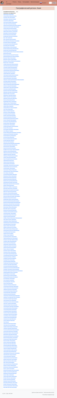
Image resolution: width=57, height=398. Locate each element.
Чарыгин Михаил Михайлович (10, 348)
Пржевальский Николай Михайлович (11, 267)
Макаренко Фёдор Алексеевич (10, 176)
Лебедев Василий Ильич (8, 160)
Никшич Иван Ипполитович (9, 225)
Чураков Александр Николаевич (10, 357)
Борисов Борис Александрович (10, 47)
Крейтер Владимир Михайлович (10, 145)
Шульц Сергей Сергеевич (8, 368)
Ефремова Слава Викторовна (9, 95)
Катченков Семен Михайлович (10, 121)
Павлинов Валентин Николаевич (10, 238)
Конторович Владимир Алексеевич (11, 129)
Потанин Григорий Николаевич (10, 264)
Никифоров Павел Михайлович (10, 221)
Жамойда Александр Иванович (10, 98)
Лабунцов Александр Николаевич (10, 152)
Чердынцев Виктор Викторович (10, 350)
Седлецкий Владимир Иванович (10, 291)
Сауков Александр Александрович (10, 287)
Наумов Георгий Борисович (9, 216)
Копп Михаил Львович (8, 131)
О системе (8, 3)
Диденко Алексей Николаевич (9, 85)
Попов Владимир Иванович (9, 261)
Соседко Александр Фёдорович (10, 312)
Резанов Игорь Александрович (10, 275)
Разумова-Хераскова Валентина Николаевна (13, 270)
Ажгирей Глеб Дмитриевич (9, 17)
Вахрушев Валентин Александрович (11, 56)
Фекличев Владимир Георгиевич (10, 337)
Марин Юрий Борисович (8, 185)
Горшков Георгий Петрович (9, 72)
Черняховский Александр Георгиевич (11, 353)
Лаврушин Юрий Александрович (10, 155)
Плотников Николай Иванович (10, 253)
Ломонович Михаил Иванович (10, 169)
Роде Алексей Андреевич (8, 280)
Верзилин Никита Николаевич (10, 59)
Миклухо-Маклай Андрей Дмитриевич (11, 196)
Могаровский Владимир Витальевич (11, 200)
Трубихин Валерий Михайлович (10, 328)
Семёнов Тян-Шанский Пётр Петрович (11, 297)
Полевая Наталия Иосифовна (9, 258)
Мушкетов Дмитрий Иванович (10, 210)
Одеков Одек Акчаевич (8, 233)
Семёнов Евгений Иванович (9, 294)
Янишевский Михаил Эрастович (10, 382)
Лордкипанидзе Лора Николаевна (10, 171)
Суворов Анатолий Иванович (9, 318)
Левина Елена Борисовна (8, 162)
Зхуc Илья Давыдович (8, 109)
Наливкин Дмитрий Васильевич (10, 211)
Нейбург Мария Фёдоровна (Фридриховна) (12, 218)
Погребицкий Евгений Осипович (10, 255)
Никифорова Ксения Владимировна (11, 222)
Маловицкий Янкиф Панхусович (10, 182)
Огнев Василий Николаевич (9, 232)
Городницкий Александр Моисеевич (11, 70)
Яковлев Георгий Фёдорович (9, 381)
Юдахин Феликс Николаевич (9, 378)
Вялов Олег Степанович (8, 62)
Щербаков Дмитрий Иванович (10, 373)
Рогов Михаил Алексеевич (9, 278)
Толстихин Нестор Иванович (9, 325)
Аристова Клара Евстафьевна (9, 23)
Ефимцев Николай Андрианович (10, 92)
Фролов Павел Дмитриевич (9, 340)
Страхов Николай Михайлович (10, 317)
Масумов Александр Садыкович (10, 188)
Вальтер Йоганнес (7, 53)
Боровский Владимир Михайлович (10, 48)
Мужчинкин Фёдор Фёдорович (10, 207)
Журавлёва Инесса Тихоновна (9, 101)
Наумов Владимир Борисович (9, 214)
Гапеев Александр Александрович (10, 64)
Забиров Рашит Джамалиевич (9, 103)
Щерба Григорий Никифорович (10, 371)
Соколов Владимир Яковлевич (10, 309)
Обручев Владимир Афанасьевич (10, 228)
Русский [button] (43, 2)
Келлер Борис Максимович (9, 123)
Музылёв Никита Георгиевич (9, 208)
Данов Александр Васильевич (9, 76)
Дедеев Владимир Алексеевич (10, 82)
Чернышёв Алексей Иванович (9, 351)
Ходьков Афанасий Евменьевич (10, 345)
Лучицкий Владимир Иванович (10, 174)
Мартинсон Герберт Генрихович (10, 186)
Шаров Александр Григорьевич (10, 359)
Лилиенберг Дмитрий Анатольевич (11, 165)
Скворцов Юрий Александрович (10, 305)
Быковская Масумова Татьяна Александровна (13, 51)
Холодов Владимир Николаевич (10, 346)
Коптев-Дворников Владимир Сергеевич (12, 132)
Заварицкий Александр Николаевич (11, 104)
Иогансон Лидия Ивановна (9, 112)
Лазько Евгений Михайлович (9, 157)
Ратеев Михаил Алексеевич (9, 273)
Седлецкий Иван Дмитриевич (9, 292)
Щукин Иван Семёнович (8, 374)
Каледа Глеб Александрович (9, 115)
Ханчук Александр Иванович (9, 342)
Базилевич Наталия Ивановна (9, 33)
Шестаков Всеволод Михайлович (10, 364)
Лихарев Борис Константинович (10, 166)
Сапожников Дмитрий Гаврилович (10, 286)
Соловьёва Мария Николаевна (10, 311)
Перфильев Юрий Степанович (9, 245)
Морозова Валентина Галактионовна (11, 205)
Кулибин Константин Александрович (11, 149)
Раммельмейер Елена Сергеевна (10, 272)
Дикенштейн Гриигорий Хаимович (10, 87)
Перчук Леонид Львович (8, 249)
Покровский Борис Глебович (9, 256)
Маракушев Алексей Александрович (11, 183)
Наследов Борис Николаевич (9, 213)
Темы (19, 2)
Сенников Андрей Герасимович (10, 298)
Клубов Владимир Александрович (10, 126)
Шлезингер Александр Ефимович (10, 367)
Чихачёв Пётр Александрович (9, 354)
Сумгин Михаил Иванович (9, 320)
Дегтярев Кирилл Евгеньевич (9, 81)
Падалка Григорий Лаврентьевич (10, 239)
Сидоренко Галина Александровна (10, 301)
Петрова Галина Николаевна (9, 250)
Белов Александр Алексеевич (9, 34)
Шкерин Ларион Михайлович (9, 365)
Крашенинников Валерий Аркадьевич (11, 143)
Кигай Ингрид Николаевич (9, 124)
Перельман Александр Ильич (9, 244)
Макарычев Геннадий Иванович (10, 180)
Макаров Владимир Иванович (9, 177)
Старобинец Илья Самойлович (10, 315)
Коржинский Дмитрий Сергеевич (10, 134)
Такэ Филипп (6, 322)
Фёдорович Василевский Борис (10, 334)
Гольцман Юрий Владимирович (10, 67)
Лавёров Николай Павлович (9, 154)
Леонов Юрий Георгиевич (9, 163)
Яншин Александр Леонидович (10, 384)
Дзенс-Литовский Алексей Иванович (11, 84)
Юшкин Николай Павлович (9, 379)
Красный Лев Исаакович (8, 141)
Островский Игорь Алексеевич (10, 236)
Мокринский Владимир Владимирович (11, 202)
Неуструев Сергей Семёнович (9, 219)
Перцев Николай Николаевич (9, 247)
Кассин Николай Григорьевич (9, 120)
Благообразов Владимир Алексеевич (11, 40)
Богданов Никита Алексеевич (9, 42)
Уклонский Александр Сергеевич (10, 331)
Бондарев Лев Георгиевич (9, 45)
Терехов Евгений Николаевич (9, 323)
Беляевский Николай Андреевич (10, 36)
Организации (35, 2)
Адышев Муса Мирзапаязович (10, 16)
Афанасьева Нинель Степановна (10, 31)
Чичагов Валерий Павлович (9, 356)
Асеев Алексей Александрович (10, 28)
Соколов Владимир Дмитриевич (10, 308)
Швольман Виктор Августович (9, 360)
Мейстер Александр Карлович (9, 191)
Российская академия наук (48, 394)
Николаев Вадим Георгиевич (9, 224)
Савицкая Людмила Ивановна (9, 284)
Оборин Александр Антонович (10, 227)
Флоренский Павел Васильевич (10, 339)
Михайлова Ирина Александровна (10, 199)
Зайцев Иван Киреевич (8, 106)
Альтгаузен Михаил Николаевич (10, 22)
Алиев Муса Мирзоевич (8, 20)
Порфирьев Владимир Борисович (10, 263)
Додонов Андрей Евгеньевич (9, 89)
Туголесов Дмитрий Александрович (11, 329)
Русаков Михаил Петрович (9, 281)
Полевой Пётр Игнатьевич (9, 259)
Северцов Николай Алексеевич (10, 289)
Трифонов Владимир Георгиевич (10, 326)
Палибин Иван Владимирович (10, 241)
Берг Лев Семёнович (7, 37)
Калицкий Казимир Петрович (9, 117)
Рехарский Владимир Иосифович (10, 277)
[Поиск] (50, 3)
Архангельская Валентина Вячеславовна (12, 25)
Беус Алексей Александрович (9, 39)
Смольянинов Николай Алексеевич (11, 306)
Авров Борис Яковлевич (8, 14)
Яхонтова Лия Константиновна (10, 387)
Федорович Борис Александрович (10, 332)
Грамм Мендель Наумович (9, 73)
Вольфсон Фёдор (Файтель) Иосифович (11, 61)
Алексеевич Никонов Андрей (9, 19)
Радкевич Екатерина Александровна (11, 269)
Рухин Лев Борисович (8, 283)
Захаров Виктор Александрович (10, 107)
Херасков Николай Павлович (9, 343)
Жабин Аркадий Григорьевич (9, 96)
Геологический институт (49, 392)
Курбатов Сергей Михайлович (9, 151)
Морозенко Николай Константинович (11, 204)
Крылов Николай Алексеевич (9, 148)
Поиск (14, 2)
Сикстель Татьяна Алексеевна (9, 303)
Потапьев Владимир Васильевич (10, 266)
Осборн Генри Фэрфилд (8, 235)
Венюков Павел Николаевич (9, 58)
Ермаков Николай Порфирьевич (10, 90)
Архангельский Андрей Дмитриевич (11, 26)
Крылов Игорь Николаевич (9, 146)
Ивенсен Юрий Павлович (8, 110)
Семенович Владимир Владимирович (11, 295)
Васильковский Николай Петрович (10, 54)
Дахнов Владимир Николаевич (10, 78)
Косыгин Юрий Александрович (10, 138)
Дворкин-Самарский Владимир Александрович (13, 79)
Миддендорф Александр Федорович (11, 194)
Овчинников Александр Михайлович (11, 230)
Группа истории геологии (37, 392)
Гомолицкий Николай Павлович (10, 68)
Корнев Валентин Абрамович (9, 135)
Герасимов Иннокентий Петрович (10, 65)
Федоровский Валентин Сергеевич (10, 336)
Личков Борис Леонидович (9, 168)
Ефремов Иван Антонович (9, 93)
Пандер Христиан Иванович (9, 242)
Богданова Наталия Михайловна (10, 44)
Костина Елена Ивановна (8, 137)
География (26, 2)
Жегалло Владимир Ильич (9, 99)
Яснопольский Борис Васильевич (10, 385)
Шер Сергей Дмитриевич (8, 362)
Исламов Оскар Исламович (9, 113)
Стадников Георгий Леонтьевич (10, 314)
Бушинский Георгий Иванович (10, 50)
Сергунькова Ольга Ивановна (9, 300)
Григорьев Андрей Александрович (10, 75)
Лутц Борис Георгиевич (8, 172)
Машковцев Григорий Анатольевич (11, 190)
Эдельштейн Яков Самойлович (10, 376)
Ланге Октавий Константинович (10, 158)
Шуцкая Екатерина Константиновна (11, 370)
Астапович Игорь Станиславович (10, 30)
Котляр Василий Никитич (8, 140)
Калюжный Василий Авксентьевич (10, 118)
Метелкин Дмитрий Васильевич (10, 193)
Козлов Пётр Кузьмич (8, 127)
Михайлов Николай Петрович (9, 197)
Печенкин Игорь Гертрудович (9, 252)
